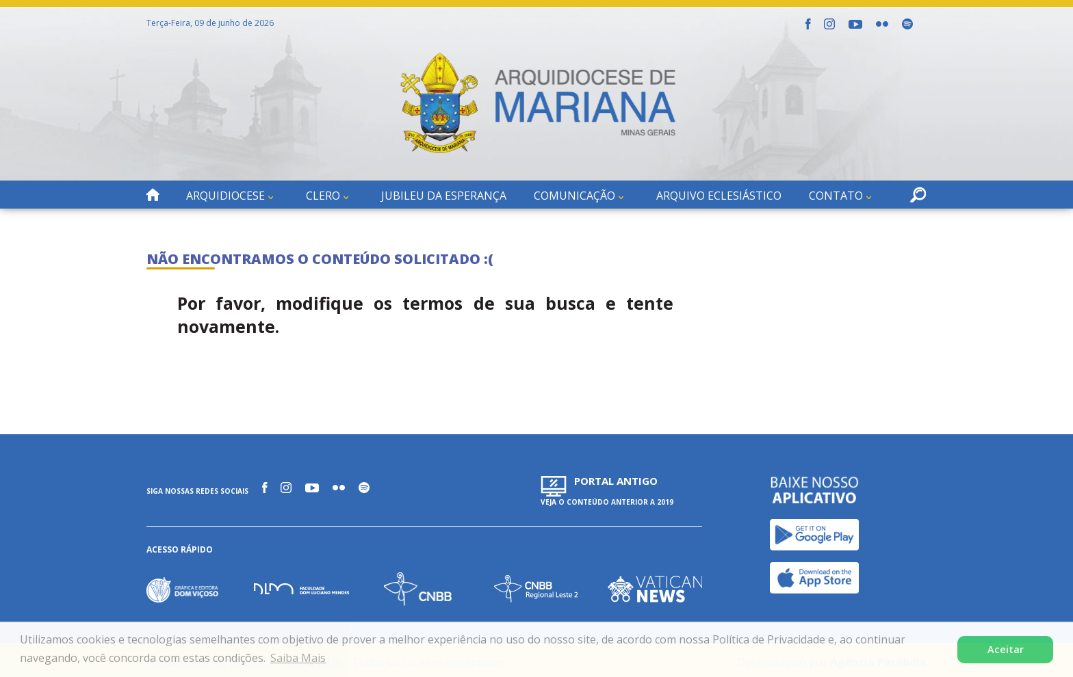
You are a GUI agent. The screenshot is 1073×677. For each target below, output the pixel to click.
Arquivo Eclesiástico (718, 195)
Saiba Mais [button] (298, 657)
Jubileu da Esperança (443, 195)
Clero (323, 195)
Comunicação (574, 195)
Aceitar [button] (1005, 649)
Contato (836, 195)
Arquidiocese (225, 195)
